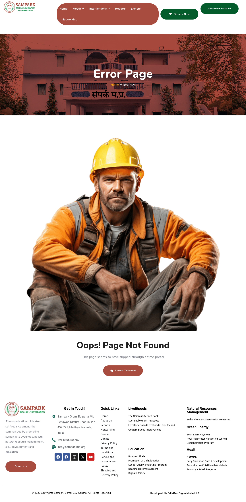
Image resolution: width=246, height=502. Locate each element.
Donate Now (179, 14)
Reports (120, 9)
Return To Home (123, 370)
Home (63, 9)
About (77, 9)
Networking (69, 20)
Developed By (174, 493)
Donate (21, 466)
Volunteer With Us (219, 8)
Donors (136, 9)
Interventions (98, 9)
